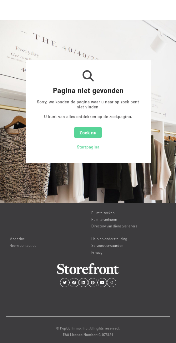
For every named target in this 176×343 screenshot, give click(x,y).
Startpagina (88, 146)
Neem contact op (23, 245)
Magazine (17, 239)
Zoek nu (88, 132)
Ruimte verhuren (104, 219)
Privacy (96, 252)
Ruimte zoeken (102, 213)
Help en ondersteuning (109, 239)
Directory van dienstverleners (114, 226)
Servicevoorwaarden (107, 245)
